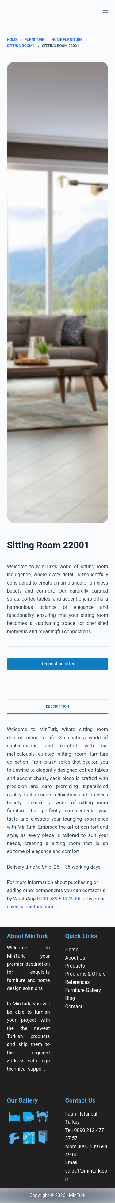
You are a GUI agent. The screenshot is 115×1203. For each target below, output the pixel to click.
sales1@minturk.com (30, 907)
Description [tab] (57, 706)
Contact (73, 1006)
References (77, 982)
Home (72, 949)
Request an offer (57, 663)
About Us (75, 958)
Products (75, 966)
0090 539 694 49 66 (59, 899)
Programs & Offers (85, 974)
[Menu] (105, 11)
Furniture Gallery (83, 990)
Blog (70, 998)
